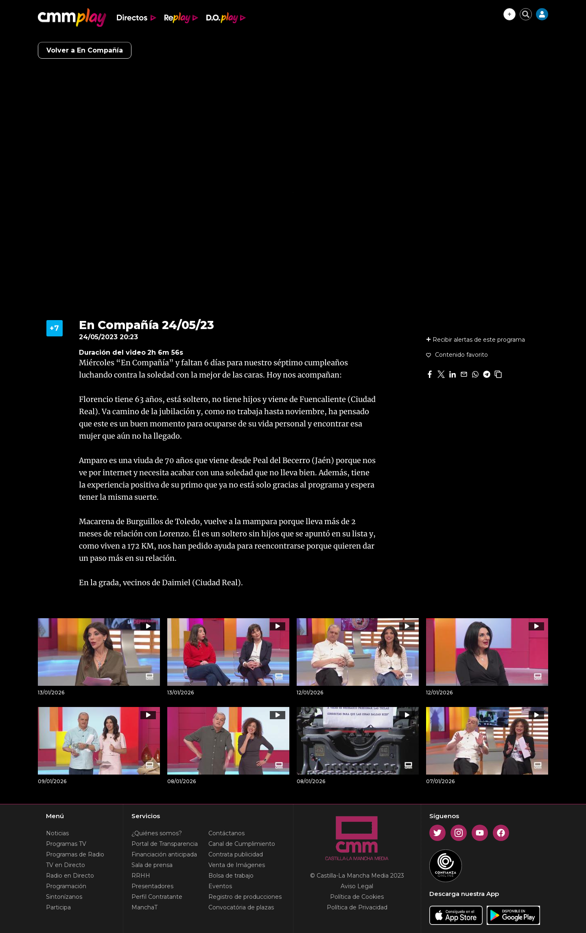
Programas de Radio (75, 854)
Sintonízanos (64, 896)
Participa (58, 907)
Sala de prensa (152, 865)
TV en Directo (65, 865)
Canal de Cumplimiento (241, 843)
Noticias (57, 833)
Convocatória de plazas (241, 907)
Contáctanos (226, 833)
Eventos (220, 886)
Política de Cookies (357, 896)
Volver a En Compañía (84, 50)
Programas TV (66, 843)
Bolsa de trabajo (231, 875)
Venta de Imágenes (236, 865)
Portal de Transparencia (164, 843)
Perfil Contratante (156, 896)
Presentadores (152, 886)
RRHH (140, 875)
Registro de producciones (245, 896)
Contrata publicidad (235, 854)
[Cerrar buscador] (526, 14)
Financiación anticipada (164, 854)
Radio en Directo (70, 875)
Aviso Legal (357, 886)
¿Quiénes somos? (156, 833)
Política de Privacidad (357, 907)
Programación (66, 886)
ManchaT (144, 907)
